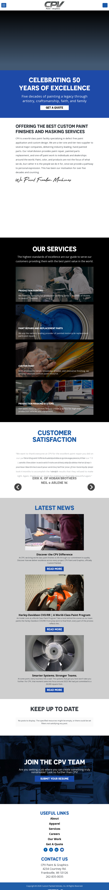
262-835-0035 (105, 5)
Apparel (54, 819)
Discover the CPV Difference (54, 554)
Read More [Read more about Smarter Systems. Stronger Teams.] (54, 690)
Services (54, 824)
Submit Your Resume (54, 774)
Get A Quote (54, 107)
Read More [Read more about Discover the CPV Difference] (54, 568)
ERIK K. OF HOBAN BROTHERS (54, 478)
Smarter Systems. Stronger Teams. (54, 675)
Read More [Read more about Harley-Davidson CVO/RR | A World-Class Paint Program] (54, 629)
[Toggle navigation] (3, 5)
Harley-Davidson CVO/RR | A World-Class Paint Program (54, 615)
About (54, 813)
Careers (54, 829)
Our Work (54, 834)
